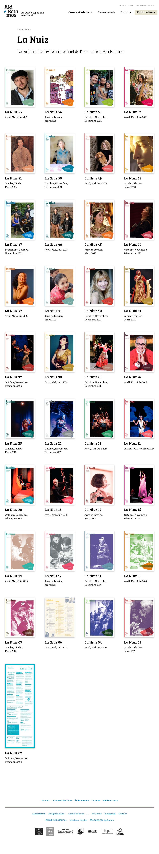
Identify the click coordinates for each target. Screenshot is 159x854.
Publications (24, 29)
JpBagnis (109, 827)
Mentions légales (77, 827)
